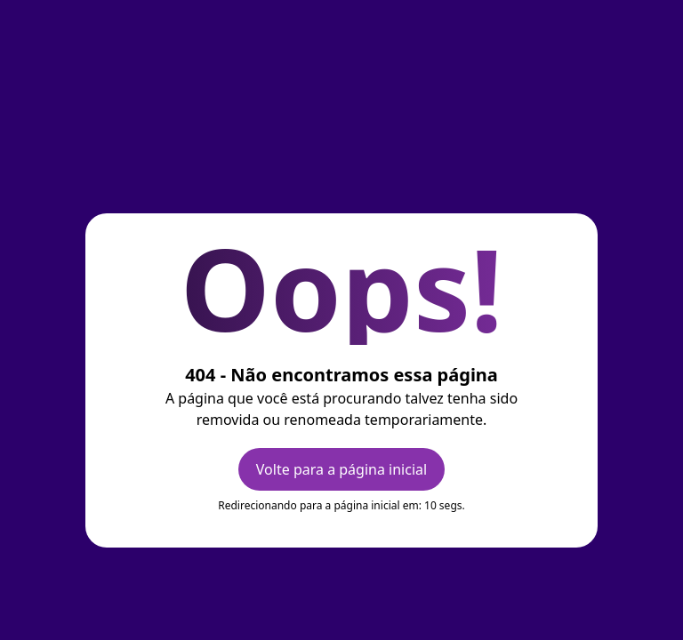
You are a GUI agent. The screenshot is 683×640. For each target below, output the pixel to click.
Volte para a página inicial (341, 469)
